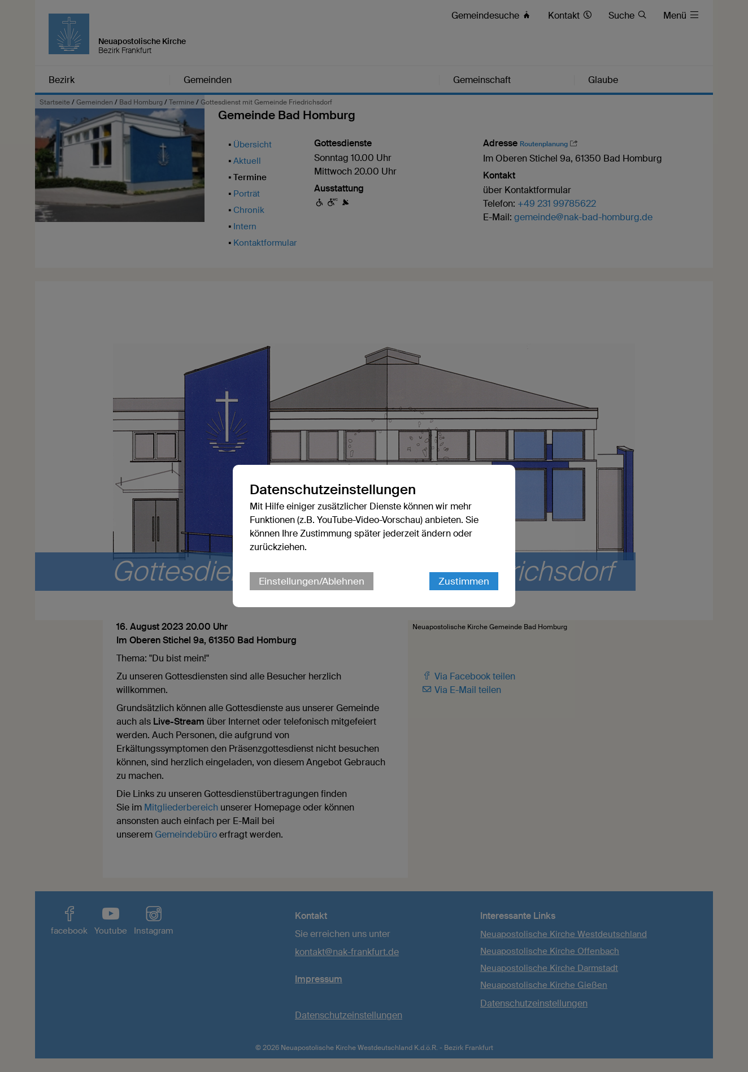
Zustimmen (463, 581)
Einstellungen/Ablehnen (311, 581)
